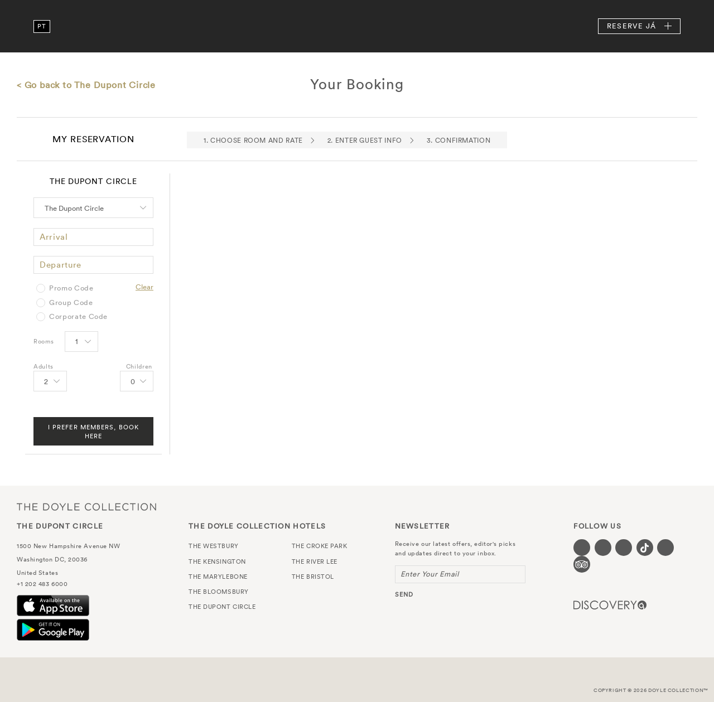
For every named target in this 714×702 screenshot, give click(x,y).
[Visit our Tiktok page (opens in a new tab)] (644, 547)
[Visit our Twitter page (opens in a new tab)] (603, 547)
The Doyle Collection (86, 507)
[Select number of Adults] (49, 382)
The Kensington (217, 561)
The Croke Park (320, 545)
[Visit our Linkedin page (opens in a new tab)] (665, 547)
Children (139, 366)
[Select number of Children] (135, 382)
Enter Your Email (430, 574)
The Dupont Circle (357, 26)
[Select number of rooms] (80, 342)
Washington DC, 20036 (52, 559)
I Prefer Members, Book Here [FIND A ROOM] (93, 431)
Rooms (43, 341)
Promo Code (71, 288)
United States (37, 572)
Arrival (54, 236)
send (404, 594)
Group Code (71, 302)
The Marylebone (218, 576)
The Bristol (313, 576)
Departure (60, 264)
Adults (43, 366)
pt (41, 26)
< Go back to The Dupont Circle (86, 84)
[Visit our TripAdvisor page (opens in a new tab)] (581, 564)
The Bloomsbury (219, 591)
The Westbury (214, 545)
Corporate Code (78, 316)
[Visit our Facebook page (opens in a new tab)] (581, 547)
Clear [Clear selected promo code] (144, 287)
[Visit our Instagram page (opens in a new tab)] (623, 547)
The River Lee (314, 561)
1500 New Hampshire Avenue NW (68, 545)
